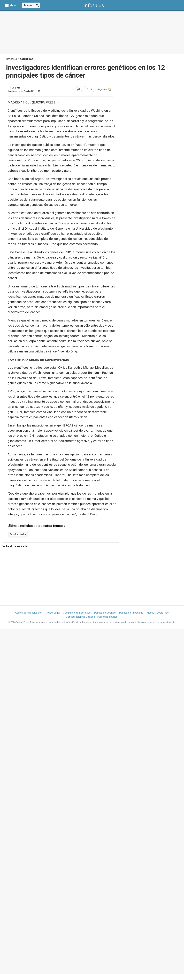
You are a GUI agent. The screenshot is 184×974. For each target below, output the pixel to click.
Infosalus (14, 88)
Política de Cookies (105, 613)
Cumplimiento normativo (77, 613)
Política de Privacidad (131, 613)
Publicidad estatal (107, 617)
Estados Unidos (18, 534)
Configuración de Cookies (80, 617)
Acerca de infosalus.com (29, 613)
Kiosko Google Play (157, 613)
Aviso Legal (53, 613)
